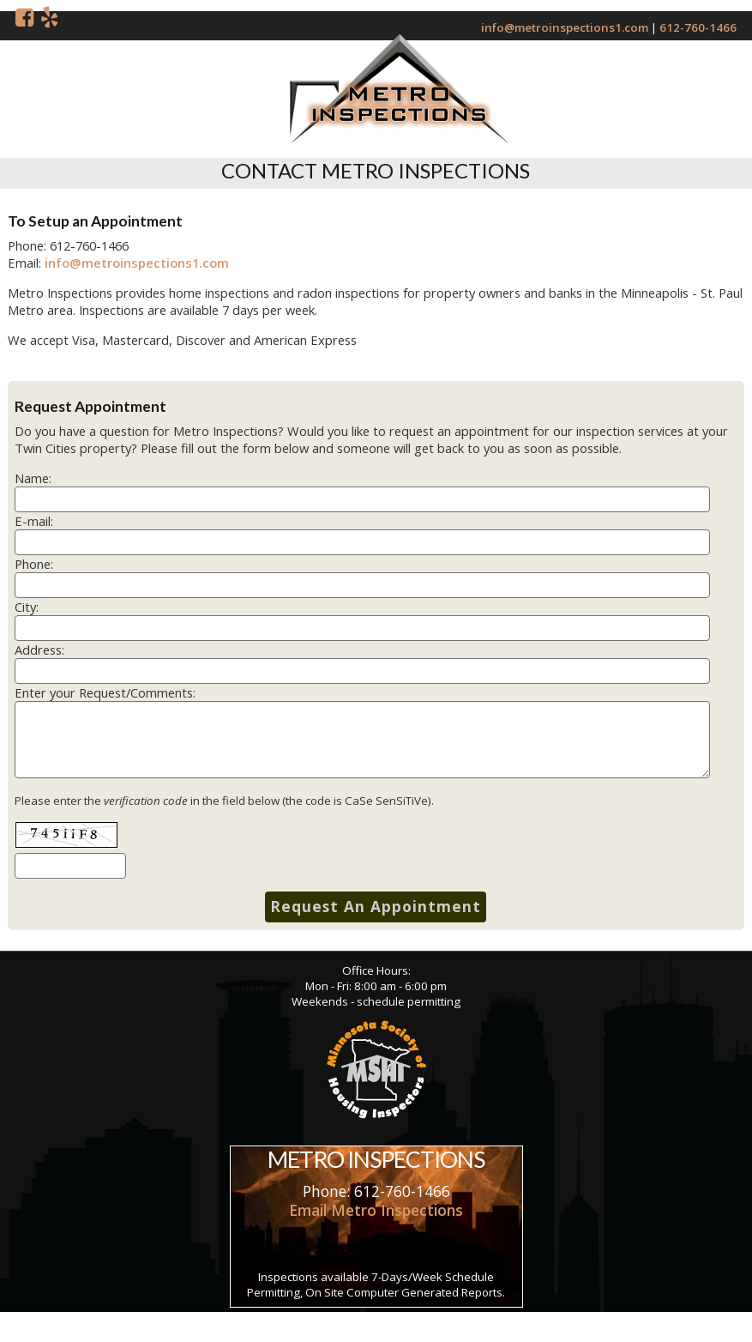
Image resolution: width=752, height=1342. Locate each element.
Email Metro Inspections (376, 1210)
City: (27, 606)
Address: (39, 649)
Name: (33, 478)
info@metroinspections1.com (564, 27)
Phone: (34, 563)
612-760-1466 (698, 27)
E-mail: (34, 520)
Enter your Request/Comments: (105, 692)
